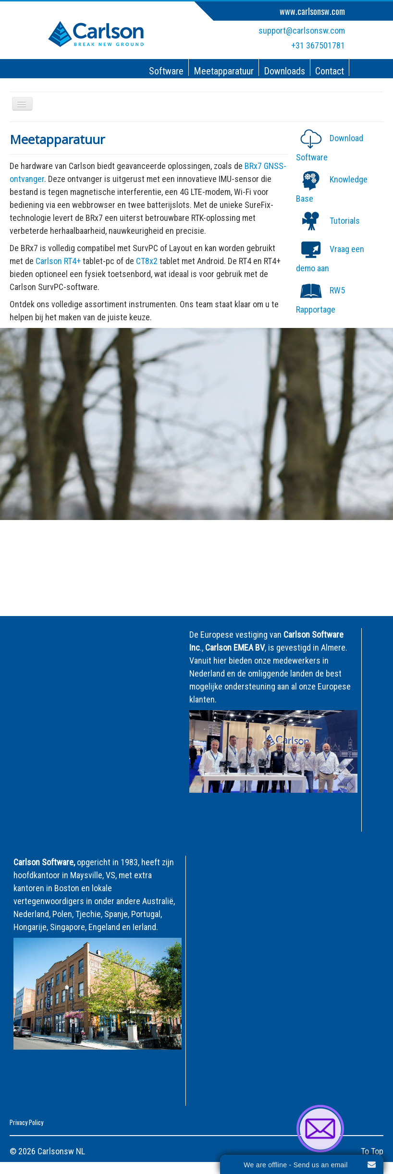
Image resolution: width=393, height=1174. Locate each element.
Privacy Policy (26, 1122)
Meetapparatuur (224, 70)
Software (166, 70)
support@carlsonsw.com (301, 30)
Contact (329, 70)
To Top (372, 1151)
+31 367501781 (318, 45)
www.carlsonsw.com (312, 11)
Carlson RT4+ (59, 261)
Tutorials (345, 221)
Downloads (284, 70)
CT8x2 (148, 261)
